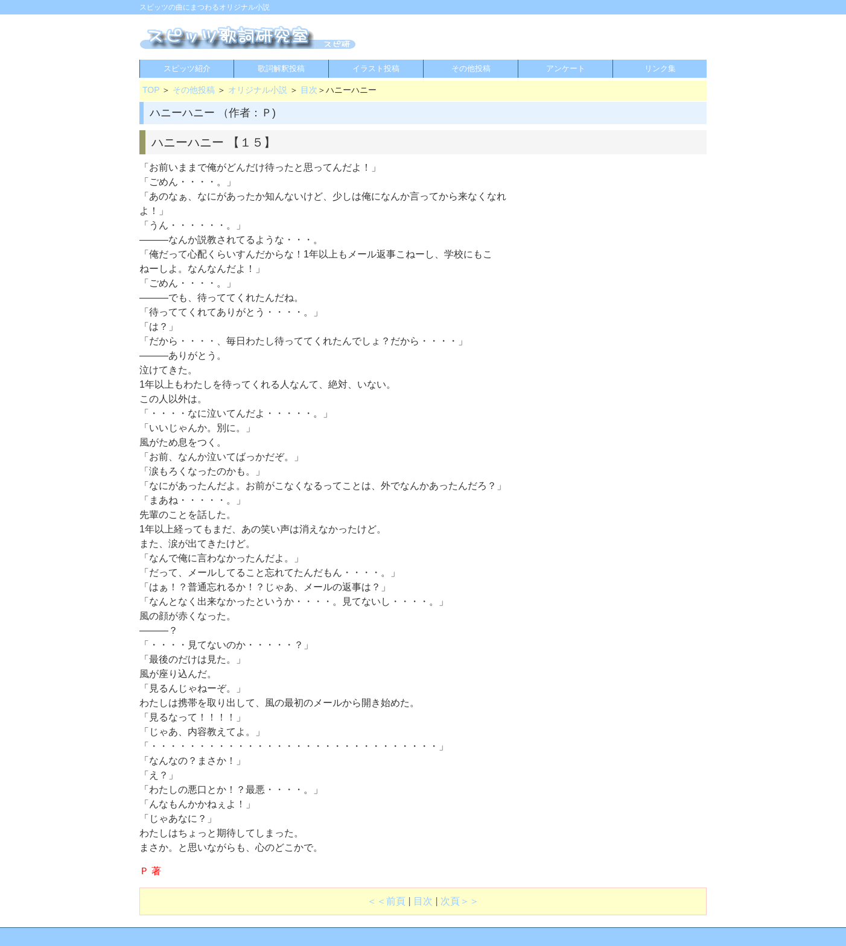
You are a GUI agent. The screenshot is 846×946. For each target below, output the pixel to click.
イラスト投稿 (375, 68)
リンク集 (660, 68)
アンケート (565, 68)
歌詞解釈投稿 (281, 68)
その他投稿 (471, 68)
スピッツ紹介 (187, 68)
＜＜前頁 (386, 901)
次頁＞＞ (459, 901)
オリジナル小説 (257, 90)
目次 (309, 90)
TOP (150, 90)
